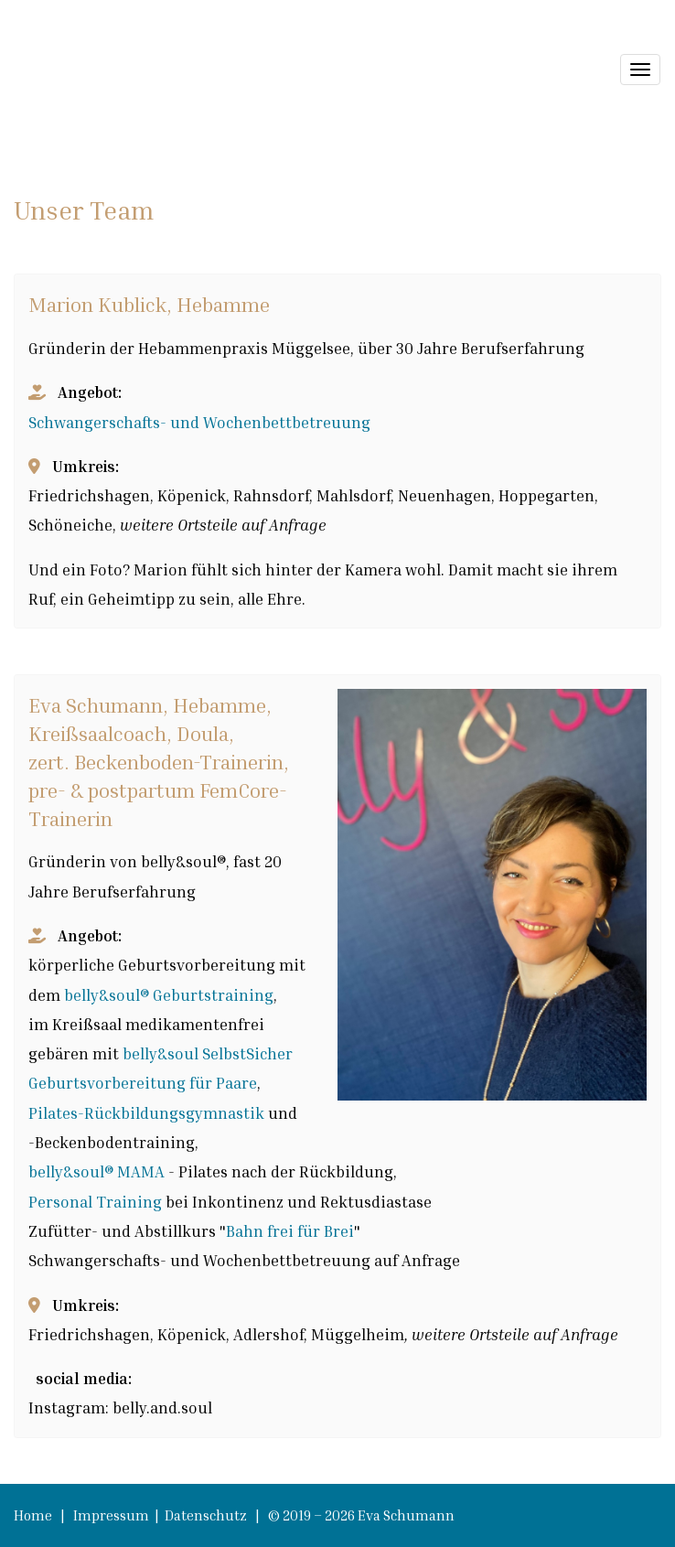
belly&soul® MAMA (96, 1171)
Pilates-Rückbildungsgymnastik (146, 1113)
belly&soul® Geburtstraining (168, 994)
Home (33, 1515)
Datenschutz (207, 1515)
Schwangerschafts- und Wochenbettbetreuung (199, 422)
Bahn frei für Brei (290, 1231)
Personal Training (97, 1201)
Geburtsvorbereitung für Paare (142, 1082)
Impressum (112, 1515)
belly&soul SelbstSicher (208, 1053)
